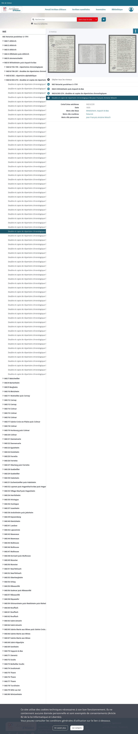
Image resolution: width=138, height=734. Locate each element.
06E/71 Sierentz (10, 655)
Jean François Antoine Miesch (98, 117)
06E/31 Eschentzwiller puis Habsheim (20, 482)
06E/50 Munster (11, 564)
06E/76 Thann (10, 677)
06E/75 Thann (10, 672)
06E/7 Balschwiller (12, 378)
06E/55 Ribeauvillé (12, 586)
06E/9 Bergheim (11, 387)
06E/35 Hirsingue (11, 499)
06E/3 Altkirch (10, 49)
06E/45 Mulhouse (11, 543)
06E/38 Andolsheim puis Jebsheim (18, 512)
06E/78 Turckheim (12, 685)
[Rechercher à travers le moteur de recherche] (55, 19)
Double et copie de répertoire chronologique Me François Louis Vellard (32, 326)
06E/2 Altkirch (10, 45)
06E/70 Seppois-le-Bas (13, 651)
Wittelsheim (91, 111)
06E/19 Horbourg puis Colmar (17, 430)
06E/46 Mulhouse (11, 547)
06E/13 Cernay (10, 404)
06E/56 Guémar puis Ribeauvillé (17, 590)
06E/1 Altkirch (10, 41)
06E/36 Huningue (11, 504)
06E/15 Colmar (10, 413)
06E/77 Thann (10, 681)
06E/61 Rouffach (11, 612)
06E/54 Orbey (10, 582)
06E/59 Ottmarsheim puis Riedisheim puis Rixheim (25, 603)
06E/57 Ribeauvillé (12, 595)
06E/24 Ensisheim (11, 452)
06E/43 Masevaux (11, 534)
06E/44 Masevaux (11, 538)
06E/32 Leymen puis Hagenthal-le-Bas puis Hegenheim (27, 486)
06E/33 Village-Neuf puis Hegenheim (19, 491)
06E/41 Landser (10, 525)
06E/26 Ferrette (10, 460)
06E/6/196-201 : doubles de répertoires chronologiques (29, 71)
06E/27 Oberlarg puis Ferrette (16, 465)
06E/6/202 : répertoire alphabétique (21, 75)
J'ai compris (77, 728)
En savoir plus (60, 728)
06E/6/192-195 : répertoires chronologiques (24, 67)
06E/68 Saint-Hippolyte (14, 642)
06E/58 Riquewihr (11, 599)
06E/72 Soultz (10, 659)
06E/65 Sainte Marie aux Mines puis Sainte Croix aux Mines (29, 629)
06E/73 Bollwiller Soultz (14, 664)
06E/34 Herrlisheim (12, 495)
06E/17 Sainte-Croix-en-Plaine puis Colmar (22, 422)
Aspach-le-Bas (103, 111)
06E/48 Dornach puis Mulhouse (17, 556)
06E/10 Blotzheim (11, 391)
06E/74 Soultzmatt (12, 668)
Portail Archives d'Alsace (55, 9)
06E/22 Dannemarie (12, 443)
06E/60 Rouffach (11, 608)
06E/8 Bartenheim (12, 383)
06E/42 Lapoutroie (12, 530)
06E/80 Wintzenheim (13, 694)
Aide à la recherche (40, 24)
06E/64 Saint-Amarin (13, 625)
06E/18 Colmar (10, 426)
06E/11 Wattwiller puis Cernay (17, 396)
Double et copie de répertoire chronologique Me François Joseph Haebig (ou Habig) (32, 257)
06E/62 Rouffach (11, 616)
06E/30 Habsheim (11, 478)
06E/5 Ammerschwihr (13, 58)
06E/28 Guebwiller (12, 469)
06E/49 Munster (11, 560)
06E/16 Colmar (10, 417)
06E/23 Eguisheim (11, 447)
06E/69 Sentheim (11, 646)
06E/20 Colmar (10, 435)
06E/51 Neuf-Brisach (12, 569)
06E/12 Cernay (10, 400)
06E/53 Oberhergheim (13, 577)
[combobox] (87, 19)
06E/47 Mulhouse (11, 551)
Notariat (89, 114)
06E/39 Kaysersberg (12, 517)
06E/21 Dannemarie (12, 439)
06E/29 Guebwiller (12, 473)
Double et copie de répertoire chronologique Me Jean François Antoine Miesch (32, 84)
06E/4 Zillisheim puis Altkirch (16, 54)
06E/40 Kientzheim (12, 521)
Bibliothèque (117, 9)
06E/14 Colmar (10, 409)
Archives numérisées (81, 9)
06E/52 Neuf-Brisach (12, 573)
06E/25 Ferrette (10, 456)
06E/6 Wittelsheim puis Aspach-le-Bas (20, 62)
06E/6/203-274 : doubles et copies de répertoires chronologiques (31, 80)
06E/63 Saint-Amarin (13, 621)
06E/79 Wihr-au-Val (12, 690)
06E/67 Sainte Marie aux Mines (17, 638)
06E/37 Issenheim (11, 508)
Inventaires (101, 9)
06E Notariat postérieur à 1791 (15, 36)
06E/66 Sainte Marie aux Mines (17, 634)
